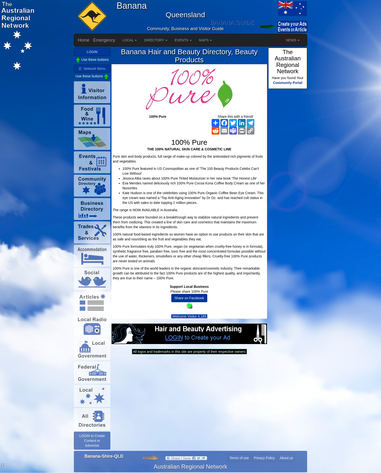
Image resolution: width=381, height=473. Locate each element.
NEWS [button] (293, 40)
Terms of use (239, 458)
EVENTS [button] (183, 40)
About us (286, 458)
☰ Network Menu (91, 69)
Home (83, 40)
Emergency (104, 40)
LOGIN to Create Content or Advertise (92, 440)
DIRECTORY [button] (155, 40)
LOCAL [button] (129, 40)
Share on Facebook (189, 298)
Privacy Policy (264, 458)
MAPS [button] (205, 40)
